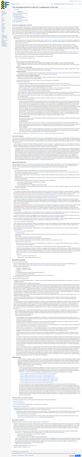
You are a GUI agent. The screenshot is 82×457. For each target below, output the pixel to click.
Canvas (65, 294)
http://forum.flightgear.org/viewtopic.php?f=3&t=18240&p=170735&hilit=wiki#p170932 (36, 382)
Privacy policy (14, 455)
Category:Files (62, 171)
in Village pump (39, 89)
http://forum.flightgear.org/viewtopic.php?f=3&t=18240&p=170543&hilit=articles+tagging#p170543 (38, 377)
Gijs (17, 81)
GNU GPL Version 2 (24, 453)
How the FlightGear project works (50, 97)
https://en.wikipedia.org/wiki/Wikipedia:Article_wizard (27, 417)
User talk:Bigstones (17, 9)
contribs (23, 58)
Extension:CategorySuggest (19, 402)
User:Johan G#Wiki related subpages (54, 41)
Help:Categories (27, 95)
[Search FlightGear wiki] (73, 4)
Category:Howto (39, 215)
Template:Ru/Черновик (52, 197)
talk (37, 33)
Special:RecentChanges (46, 165)
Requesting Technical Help (47, 439)
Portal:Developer (75, 77)
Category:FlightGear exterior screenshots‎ (21, 207)
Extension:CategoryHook (18, 401)
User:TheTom (42, 287)
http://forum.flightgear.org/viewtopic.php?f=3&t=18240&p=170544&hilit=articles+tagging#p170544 (38, 380)
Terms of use (69, 453)
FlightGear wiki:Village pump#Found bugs (50, 72)
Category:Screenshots (49, 201)
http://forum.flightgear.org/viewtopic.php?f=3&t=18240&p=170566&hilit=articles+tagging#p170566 (38, 379)
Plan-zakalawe (36, 287)
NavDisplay (32, 336)
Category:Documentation (25, 215)
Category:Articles (20, 177)
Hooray (34, 33)
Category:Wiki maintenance (54, 194)
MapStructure (44, 342)
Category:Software (62, 201)
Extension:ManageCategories (19, 404)
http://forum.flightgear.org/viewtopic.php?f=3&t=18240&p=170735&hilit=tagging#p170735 (37, 375)
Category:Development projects (51, 263)
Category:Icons (77, 201)
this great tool (23, 164)
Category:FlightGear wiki (37, 164)
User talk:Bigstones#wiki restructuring (36, 133)
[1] (57, 250)
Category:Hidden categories (41, 194)
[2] (24, 288)
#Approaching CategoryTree (53, 432)
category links (30, 224)
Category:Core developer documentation (52, 215)
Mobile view (31, 455)
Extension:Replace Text (31, 445)
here (65, 143)
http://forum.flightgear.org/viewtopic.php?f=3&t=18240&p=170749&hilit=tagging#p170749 (37, 376)
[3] (51, 350)
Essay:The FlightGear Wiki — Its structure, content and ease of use (53, 40)
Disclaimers (26, 455)
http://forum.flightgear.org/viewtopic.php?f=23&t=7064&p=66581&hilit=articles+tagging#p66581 (38, 373)
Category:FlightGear (71, 439)
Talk (20, 58)
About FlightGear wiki (20, 455)
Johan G (17, 58)
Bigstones (73, 36)
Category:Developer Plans (38, 263)
